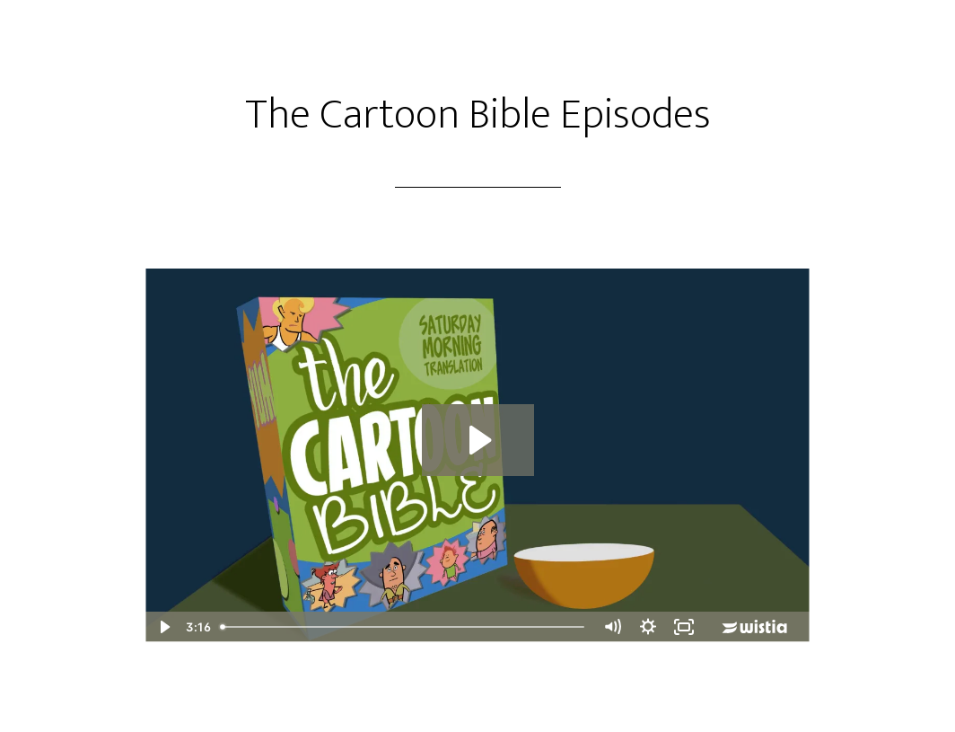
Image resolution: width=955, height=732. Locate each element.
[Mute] (612, 627)
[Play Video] (163, 627)
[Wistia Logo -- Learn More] (756, 627)
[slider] (404, 627)
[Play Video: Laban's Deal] (478, 440)
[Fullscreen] (684, 627)
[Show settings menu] (648, 627)
